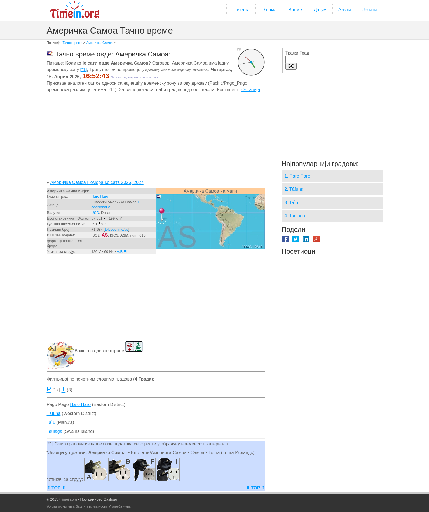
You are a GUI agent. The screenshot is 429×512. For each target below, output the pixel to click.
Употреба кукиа (119, 506)
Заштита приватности (91, 506)
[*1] (83, 69)
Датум (320, 9)
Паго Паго (99, 196)
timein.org (69, 499)
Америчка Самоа (99, 43)
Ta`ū (51, 422)
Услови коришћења (60, 506)
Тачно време (72, 43)
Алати (344, 9)
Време (295, 9)
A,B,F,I (122, 251)
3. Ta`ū (291, 202)
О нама (269, 9)
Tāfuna (54, 413)
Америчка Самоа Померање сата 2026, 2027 (97, 182)
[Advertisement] (156, 138)
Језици (370, 9)
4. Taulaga (295, 215)
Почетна (241, 9)
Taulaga (54, 431)
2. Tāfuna (294, 189)
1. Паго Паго (297, 176)
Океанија (250, 89)
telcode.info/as (116, 229)
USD (95, 213)
